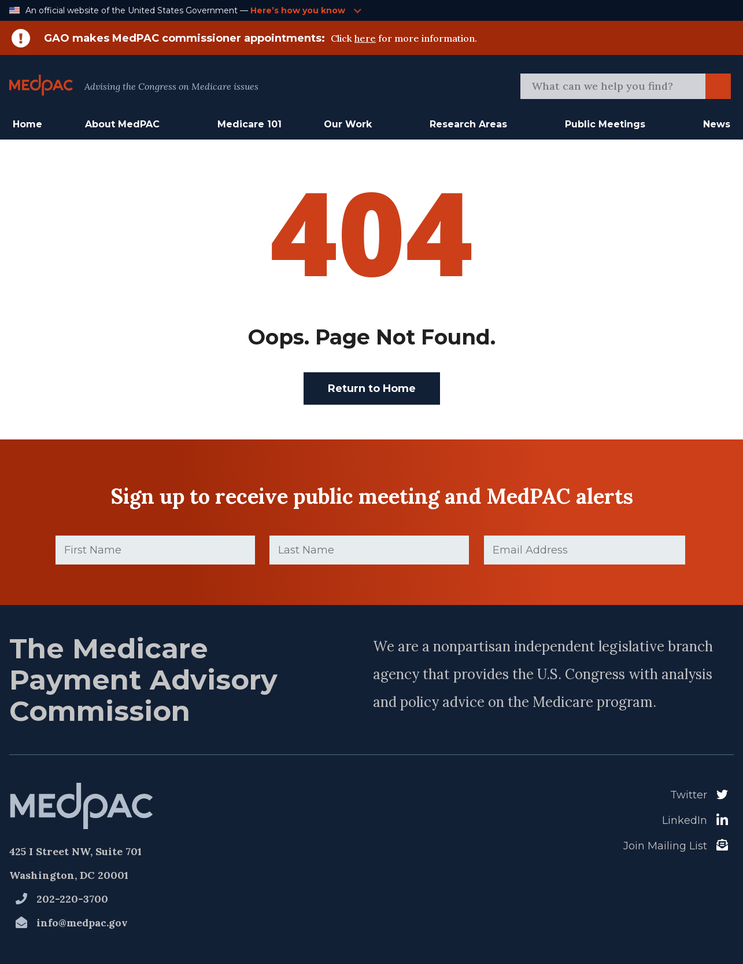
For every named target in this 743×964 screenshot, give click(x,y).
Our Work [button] (348, 124)
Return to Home (372, 388)
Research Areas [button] (468, 124)
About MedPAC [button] (122, 124)
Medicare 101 (249, 124)
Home (27, 124)
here (365, 38)
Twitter (688, 795)
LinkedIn (684, 820)
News (716, 124)
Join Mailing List (665, 846)
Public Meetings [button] (605, 124)
